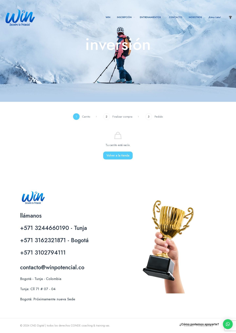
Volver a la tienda (117, 155)
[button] (228, 324)
